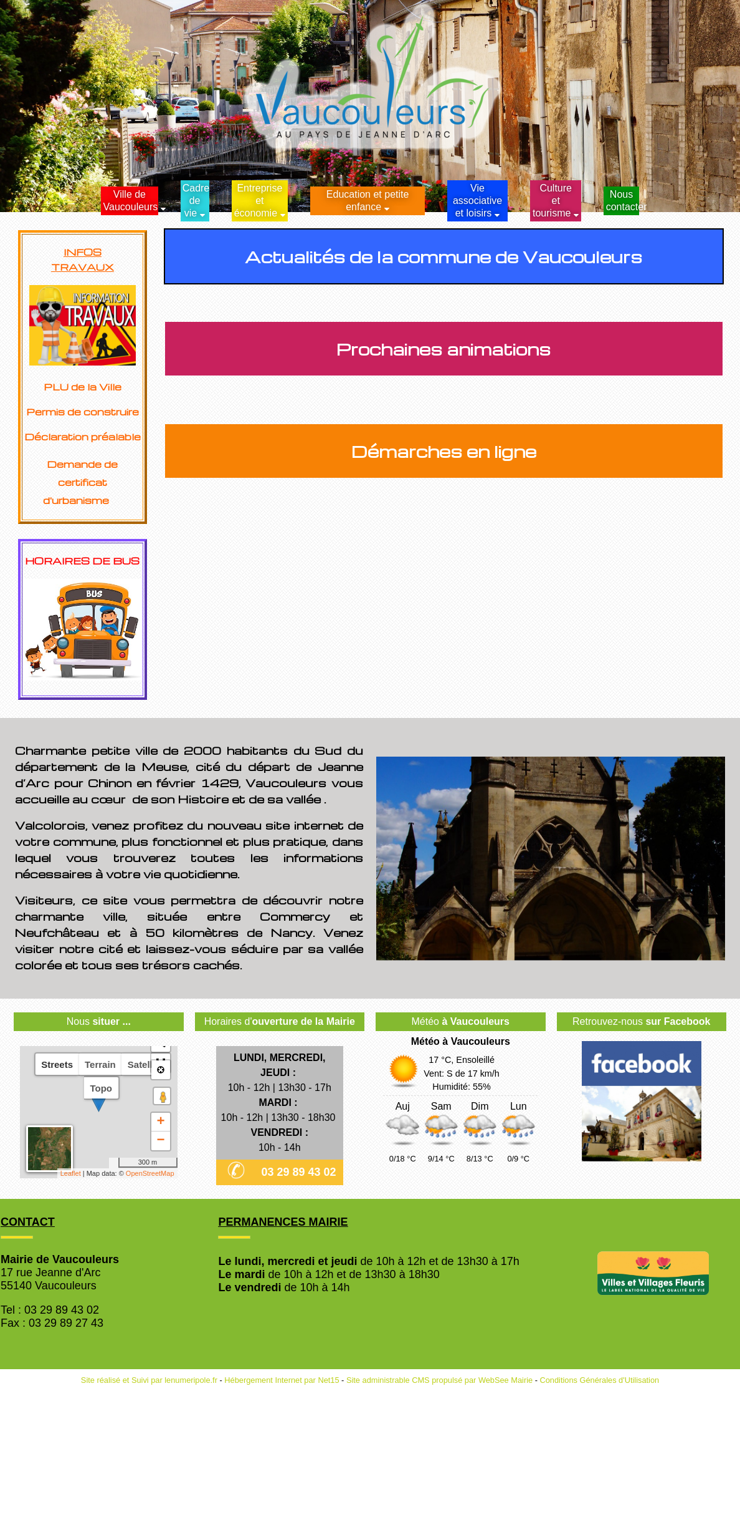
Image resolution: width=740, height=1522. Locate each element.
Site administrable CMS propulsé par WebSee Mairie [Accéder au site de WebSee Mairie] (439, 1380)
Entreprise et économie (258, 200)
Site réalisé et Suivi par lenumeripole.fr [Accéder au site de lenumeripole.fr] (149, 1380)
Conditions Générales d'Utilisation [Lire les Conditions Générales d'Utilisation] (600, 1380)
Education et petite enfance (367, 200)
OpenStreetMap (150, 1173)
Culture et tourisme (552, 200)
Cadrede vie (196, 200)
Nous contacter (622, 200)
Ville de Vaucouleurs (130, 200)
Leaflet (70, 1173)
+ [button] (160, 1122)
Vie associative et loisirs (477, 200)
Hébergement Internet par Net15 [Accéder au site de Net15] (281, 1380)
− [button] (160, 1141)
